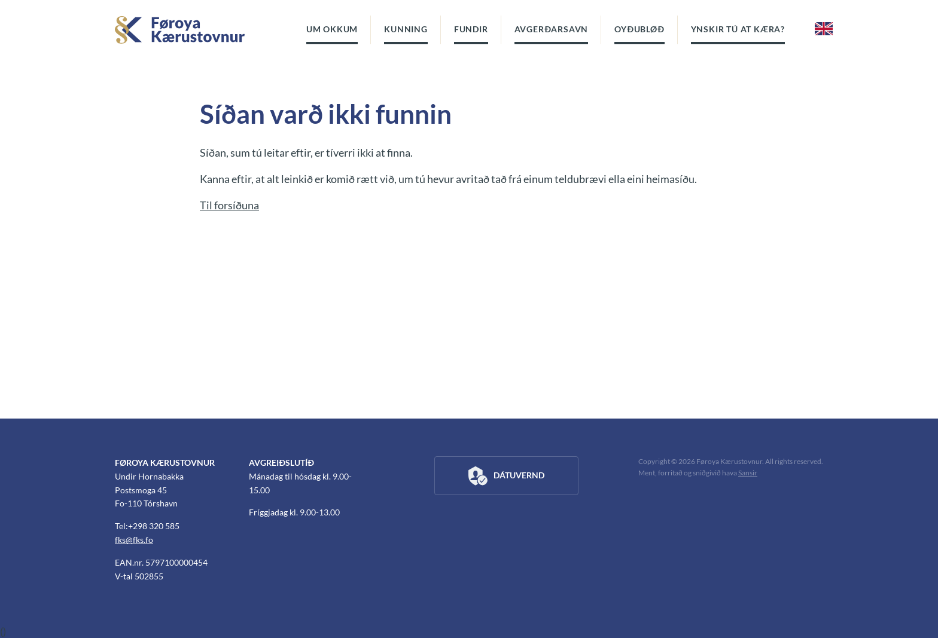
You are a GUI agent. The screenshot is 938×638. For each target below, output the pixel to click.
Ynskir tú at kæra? (738, 29)
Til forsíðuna (229, 205)
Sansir (747, 472)
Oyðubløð (639, 29)
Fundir (471, 29)
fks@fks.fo (134, 540)
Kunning (406, 29)
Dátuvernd (506, 476)
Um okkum (332, 29)
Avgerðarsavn (551, 29)
